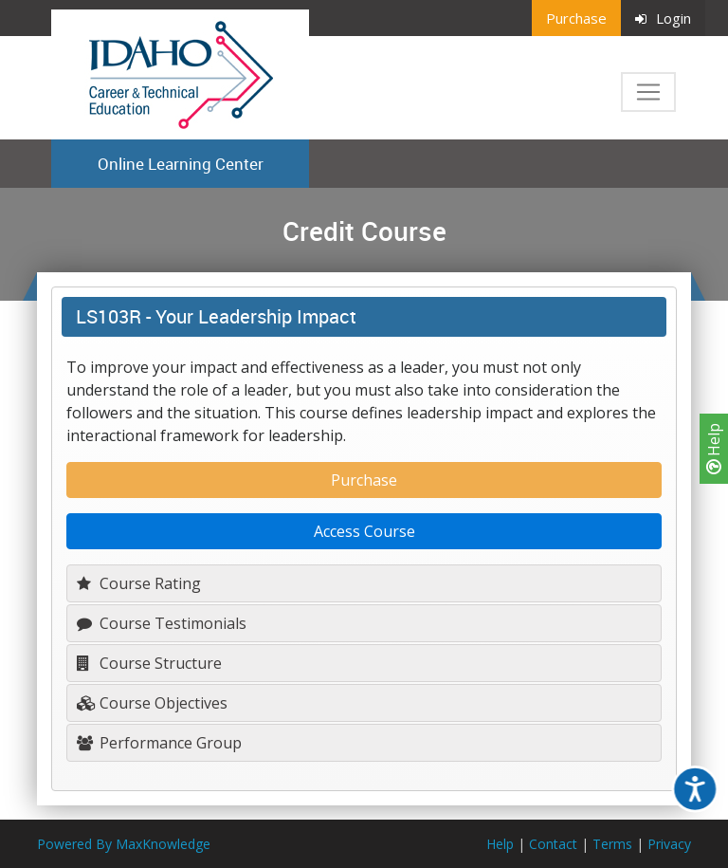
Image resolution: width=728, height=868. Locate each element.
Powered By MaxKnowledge (123, 844)
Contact (553, 844)
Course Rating (139, 583)
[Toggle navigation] (648, 92)
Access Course (364, 531)
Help (713, 448)
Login (663, 18)
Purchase (576, 18)
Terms (612, 844)
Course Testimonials (161, 623)
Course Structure (149, 663)
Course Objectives (152, 703)
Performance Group (159, 742)
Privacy (669, 844)
